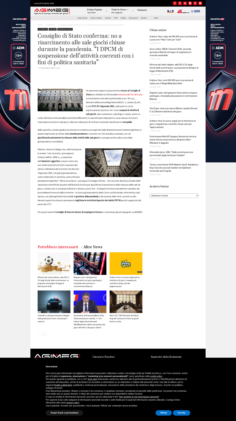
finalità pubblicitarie (63, 385)
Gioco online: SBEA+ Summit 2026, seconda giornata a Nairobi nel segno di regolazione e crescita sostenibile (170, 52)
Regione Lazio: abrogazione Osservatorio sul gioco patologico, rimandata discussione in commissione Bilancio (173, 96)
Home (40, 25)
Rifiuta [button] (163, 413)
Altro (156, 18)
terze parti (92, 379)
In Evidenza (50, 25)
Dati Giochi (82, 18)
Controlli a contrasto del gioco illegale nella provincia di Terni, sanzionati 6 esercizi (53, 319)
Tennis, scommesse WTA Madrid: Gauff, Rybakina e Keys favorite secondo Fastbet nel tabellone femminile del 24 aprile (174, 167)
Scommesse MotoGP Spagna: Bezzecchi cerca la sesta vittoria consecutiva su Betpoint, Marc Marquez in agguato (173, 139)
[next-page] (44, 333)
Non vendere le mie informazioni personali (138, 397)
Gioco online (96, 18)
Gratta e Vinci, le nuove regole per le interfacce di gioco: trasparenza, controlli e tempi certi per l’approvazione (173, 124)
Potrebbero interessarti (58, 247)
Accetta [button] (181, 413)
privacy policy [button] (73, 402)
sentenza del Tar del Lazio (130, 94)
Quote (144, 18)
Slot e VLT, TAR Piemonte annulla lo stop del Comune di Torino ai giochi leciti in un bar (124, 319)
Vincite (108, 18)
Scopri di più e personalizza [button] (64, 413)
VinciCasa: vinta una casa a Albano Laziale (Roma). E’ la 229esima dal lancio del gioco (174, 110)
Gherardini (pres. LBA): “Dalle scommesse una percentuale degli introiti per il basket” (171, 154)
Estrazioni (133, 18)
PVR (116, 18)
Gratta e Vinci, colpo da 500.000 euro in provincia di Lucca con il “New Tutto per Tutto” (173, 38)
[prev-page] (39, 333)
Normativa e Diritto (65, 29)
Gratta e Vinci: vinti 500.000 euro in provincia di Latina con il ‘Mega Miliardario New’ (171, 82)
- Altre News (91, 247)
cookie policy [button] (156, 376)
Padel (123, 18)
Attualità (53, 29)
